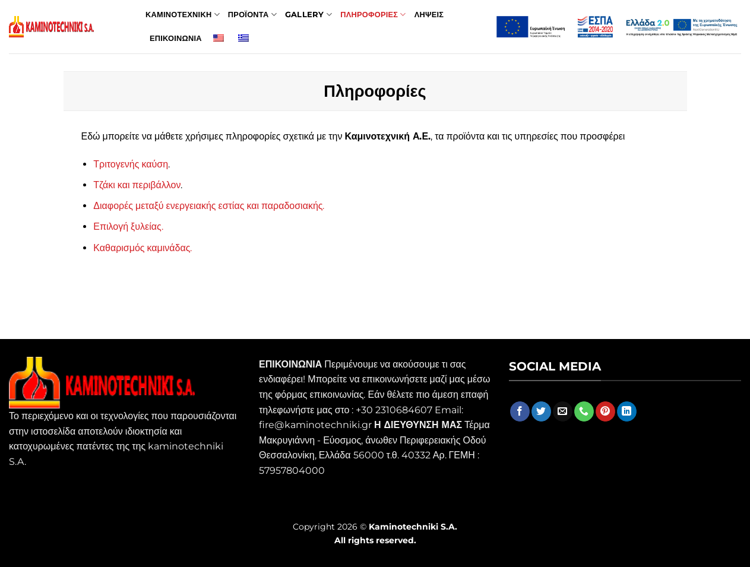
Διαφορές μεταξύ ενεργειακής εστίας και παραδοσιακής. (208, 205)
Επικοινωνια (176, 38)
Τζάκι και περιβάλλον (137, 185)
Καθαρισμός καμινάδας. (142, 248)
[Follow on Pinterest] (605, 411)
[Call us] (584, 411)
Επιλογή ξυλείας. (128, 226)
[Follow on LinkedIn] (627, 411)
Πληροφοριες (373, 14)
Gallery (308, 14)
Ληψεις (429, 14)
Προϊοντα (252, 14)
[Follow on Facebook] (520, 411)
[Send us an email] (562, 411)
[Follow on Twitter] (541, 411)
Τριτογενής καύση (130, 164)
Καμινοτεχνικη (182, 14)
